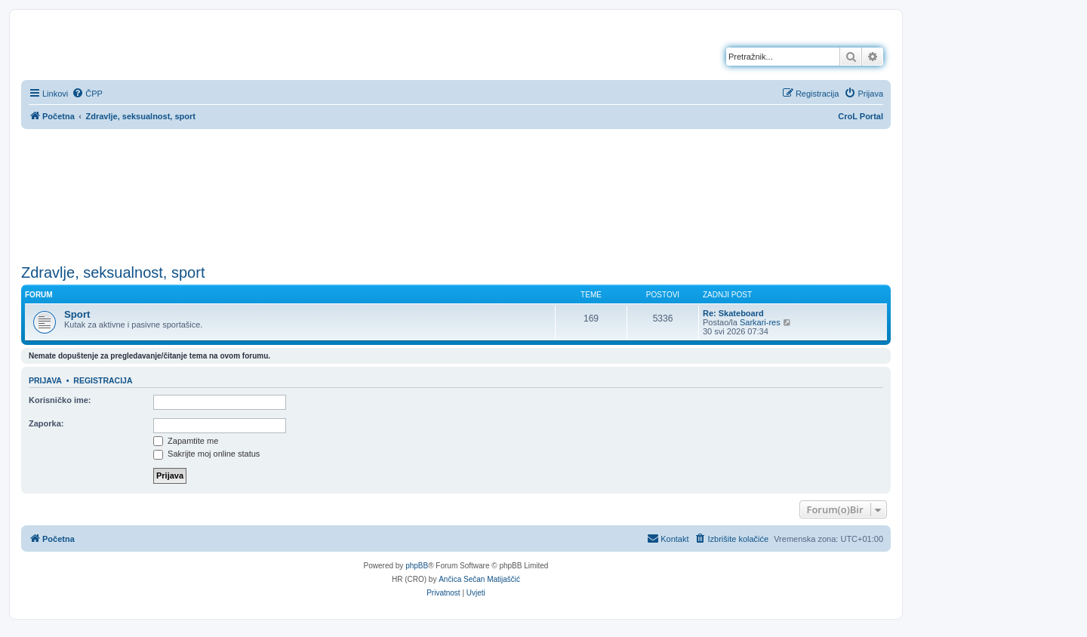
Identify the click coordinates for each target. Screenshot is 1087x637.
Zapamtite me (185, 440)
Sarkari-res (760, 322)
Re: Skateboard (733, 313)
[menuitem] (87, 94)
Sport (77, 314)
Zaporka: (46, 423)
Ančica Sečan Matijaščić (479, 579)
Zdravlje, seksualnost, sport (113, 272)
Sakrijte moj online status (206, 453)
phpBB (416, 566)
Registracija (102, 380)
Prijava (45, 380)
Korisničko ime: (60, 400)
